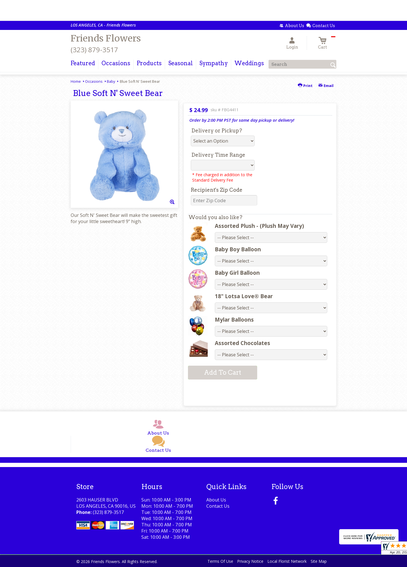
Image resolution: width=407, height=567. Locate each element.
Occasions (94, 81)
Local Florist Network (287, 561)
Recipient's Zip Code (217, 190)
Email (326, 85)
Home (76, 81)
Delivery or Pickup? (216, 131)
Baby (111, 81)
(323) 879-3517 (94, 49)
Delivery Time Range (218, 155)
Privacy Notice (250, 561)
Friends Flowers (106, 38)
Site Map (319, 561)
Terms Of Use (220, 561)
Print (305, 85)
